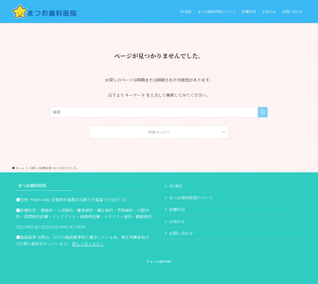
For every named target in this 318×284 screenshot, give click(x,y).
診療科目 (177, 209)
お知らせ (177, 221)
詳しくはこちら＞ (88, 244)
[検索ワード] (159, 112)
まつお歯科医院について (191, 198)
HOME (175, 186)
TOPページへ (159, 132)
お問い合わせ (181, 233)
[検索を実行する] (263, 112)
